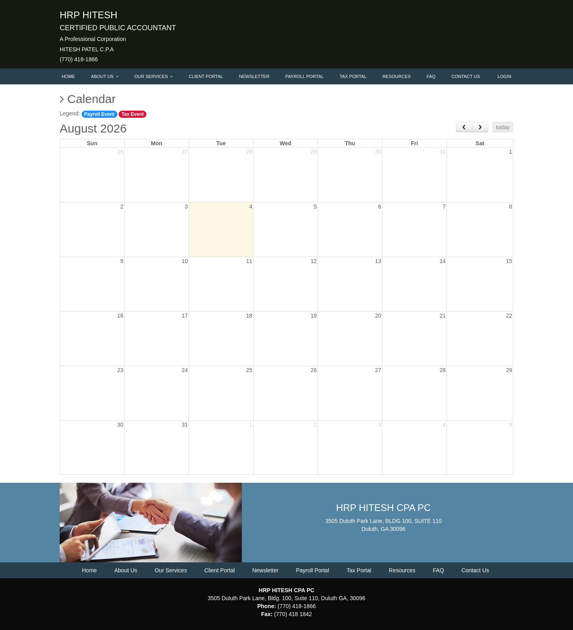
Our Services (153, 76)
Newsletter (254, 76)
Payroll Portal (304, 76)
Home (68, 76)
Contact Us (465, 76)
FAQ (431, 76)
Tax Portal (352, 76)
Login (504, 76)
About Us (105, 76)
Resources (396, 76)
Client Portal (206, 76)
